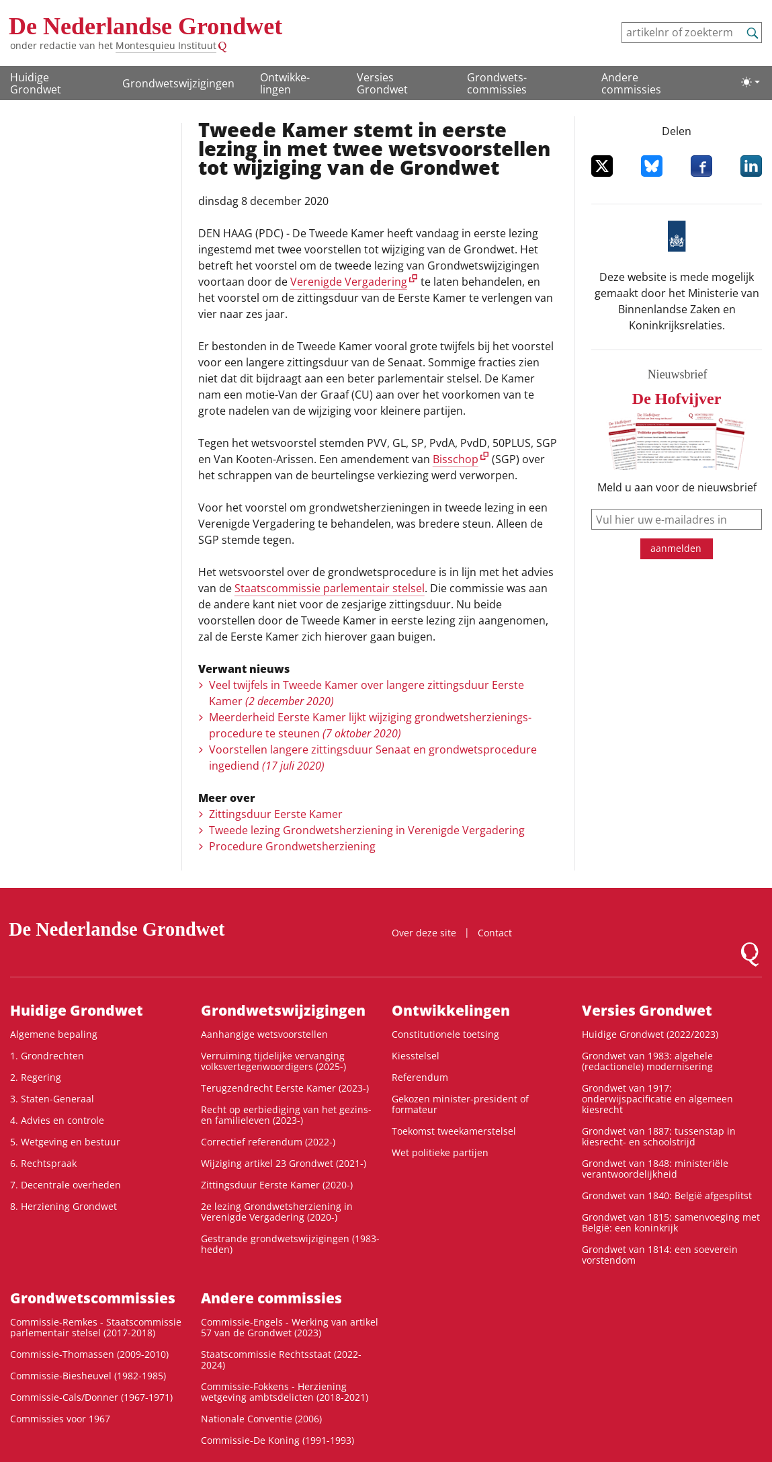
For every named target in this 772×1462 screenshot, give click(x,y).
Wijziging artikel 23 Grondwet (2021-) (283, 1163)
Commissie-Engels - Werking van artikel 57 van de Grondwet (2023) (289, 1327)
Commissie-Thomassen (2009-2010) (89, 1354)
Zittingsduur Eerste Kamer (276, 814)
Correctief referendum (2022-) (268, 1141)
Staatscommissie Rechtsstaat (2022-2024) (281, 1359)
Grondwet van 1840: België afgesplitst (667, 1195)
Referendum (420, 1077)
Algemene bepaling (53, 1034)
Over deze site (424, 932)
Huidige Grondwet (35, 83)
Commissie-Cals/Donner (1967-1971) (91, 1397)
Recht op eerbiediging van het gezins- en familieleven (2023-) (286, 1115)
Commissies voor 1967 (60, 1418)
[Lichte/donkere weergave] (750, 82)
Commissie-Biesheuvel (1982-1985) (88, 1375)
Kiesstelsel (415, 1055)
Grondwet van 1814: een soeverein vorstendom (660, 1254)
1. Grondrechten (47, 1055)
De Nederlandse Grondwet (145, 26)
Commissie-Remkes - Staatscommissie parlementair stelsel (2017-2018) (95, 1327)
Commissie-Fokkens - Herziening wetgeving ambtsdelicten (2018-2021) (284, 1392)
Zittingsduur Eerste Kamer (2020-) (277, 1184)
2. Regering (35, 1077)
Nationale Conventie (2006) (261, 1418)
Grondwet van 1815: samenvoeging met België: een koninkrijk (671, 1222)
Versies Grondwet (382, 83)
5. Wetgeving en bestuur (65, 1141)
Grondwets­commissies (497, 83)
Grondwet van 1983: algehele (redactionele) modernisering (647, 1061)
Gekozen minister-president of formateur (460, 1104)
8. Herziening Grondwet (63, 1206)
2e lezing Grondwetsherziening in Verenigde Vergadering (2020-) (277, 1211)
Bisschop (455, 459)
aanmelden (675, 548)
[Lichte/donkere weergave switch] (750, 82)
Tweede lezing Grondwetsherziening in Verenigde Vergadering (367, 830)
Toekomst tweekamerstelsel (454, 1131)
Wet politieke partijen (440, 1152)
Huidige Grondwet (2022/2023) (650, 1034)
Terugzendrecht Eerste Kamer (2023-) (285, 1088)
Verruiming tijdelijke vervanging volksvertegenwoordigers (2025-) (273, 1061)
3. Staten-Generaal (52, 1098)
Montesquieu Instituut (166, 45)
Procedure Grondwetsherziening (292, 846)
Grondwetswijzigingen (178, 83)
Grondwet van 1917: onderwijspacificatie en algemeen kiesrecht (657, 1099)
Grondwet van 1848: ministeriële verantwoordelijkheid (655, 1168)
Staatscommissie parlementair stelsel (329, 588)
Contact (495, 932)
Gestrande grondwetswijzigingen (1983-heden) (290, 1244)
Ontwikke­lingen (285, 83)
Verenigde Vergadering (348, 281)
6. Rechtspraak (43, 1163)
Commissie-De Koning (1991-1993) (277, 1440)
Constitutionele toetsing (445, 1034)
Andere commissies (631, 83)
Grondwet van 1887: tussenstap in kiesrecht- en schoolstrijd (659, 1136)
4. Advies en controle (57, 1120)
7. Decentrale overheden (65, 1184)
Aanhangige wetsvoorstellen (264, 1034)
